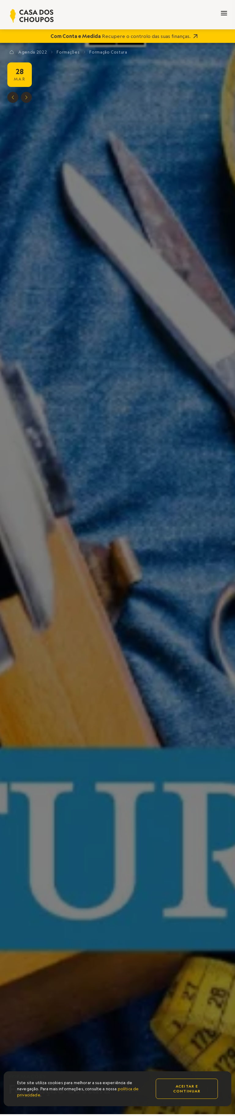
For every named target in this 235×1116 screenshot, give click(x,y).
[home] (31, 15)
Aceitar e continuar (187, 1088)
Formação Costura (108, 52)
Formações (68, 52)
